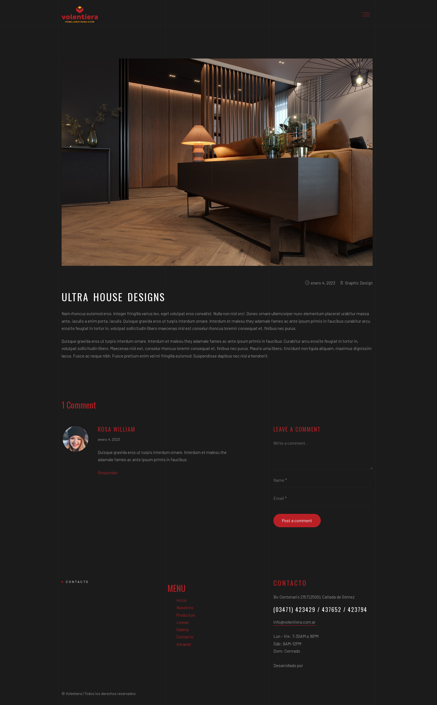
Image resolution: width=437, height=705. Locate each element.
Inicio (181, 600)
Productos (185, 615)
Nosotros (184, 607)
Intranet (183, 644)
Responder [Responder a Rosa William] (108, 472)
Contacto (184, 636)
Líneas (182, 622)
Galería (182, 629)
